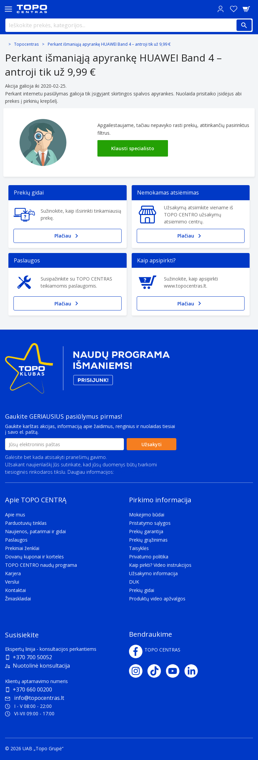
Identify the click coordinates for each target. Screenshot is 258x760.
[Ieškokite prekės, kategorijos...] (129, 25)
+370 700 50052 (32, 657)
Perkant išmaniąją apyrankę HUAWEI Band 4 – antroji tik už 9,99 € (109, 44)
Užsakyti (151, 444)
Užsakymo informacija (153, 573)
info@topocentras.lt (34, 698)
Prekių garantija (146, 531)
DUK (134, 581)
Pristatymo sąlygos (150, 522)
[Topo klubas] (87, 371)
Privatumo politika (134, 472)
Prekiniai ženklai (22, 548)
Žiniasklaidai (18, 598)
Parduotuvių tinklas (26, 522)
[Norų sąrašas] (233, 9)
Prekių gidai (141, 590)
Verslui (12, 581)
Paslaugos (16, 539)
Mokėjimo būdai (146, 514)
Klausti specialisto (132, 148)
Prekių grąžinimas (148, 539)
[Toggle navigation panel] (8, 9)
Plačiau (67, 236)
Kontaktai (15, 590)
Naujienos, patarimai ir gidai (35, 531)
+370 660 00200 (32, 689)
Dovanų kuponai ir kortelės (34, 556)
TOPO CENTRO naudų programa (41, 564)
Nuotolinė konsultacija (41, 665)
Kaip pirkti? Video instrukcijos (160, 564)
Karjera (13, 573)
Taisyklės (139, 548)
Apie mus (15, 514)
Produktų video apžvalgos (157, 598)
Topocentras (26, 44)
